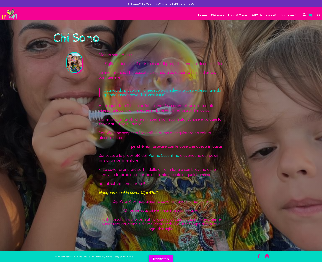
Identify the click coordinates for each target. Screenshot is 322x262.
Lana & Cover (237, 15)
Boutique (287, 15)
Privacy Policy (112, 256)
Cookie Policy (127, 256)
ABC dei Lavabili (264, 15)
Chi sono (217, 15)
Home (202, 15)
